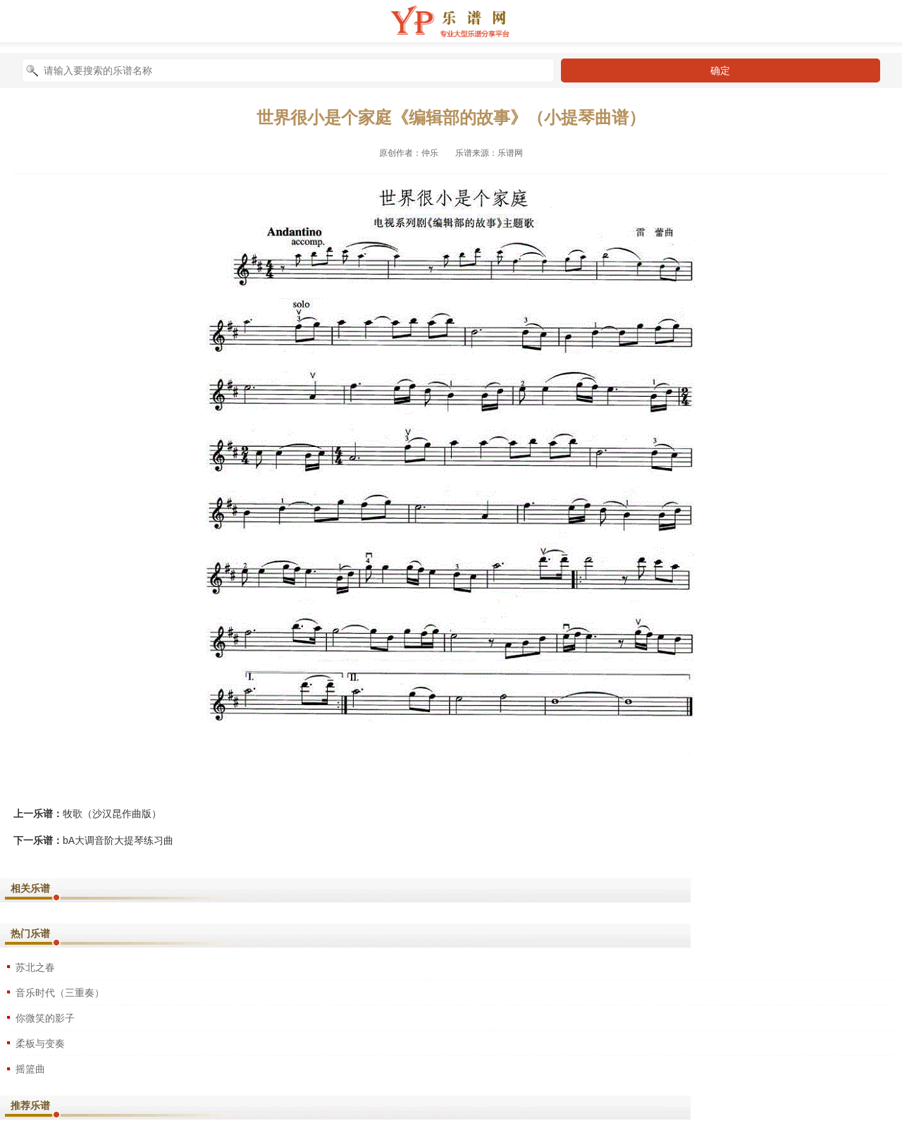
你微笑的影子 (45, 1018)
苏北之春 (35, 967)
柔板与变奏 (40, 1043)
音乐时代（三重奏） (60, 992)
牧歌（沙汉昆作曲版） (112, 813)
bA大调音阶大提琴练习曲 (118, 840)
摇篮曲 (30, 1068)
